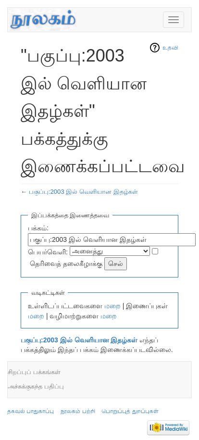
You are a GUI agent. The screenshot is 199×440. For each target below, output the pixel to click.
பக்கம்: (38, 228)
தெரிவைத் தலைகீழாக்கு (66, 263)
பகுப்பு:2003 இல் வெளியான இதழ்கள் (83, 191)
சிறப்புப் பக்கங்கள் (34, 372)
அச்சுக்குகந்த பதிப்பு (36, 386)
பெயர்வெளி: (48, 252)
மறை (112, 306)
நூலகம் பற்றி (78, 411)
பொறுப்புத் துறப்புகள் (129, 411)
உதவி (170, 47)
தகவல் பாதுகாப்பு (30, 411)
